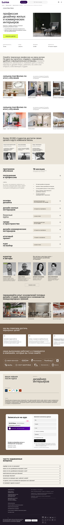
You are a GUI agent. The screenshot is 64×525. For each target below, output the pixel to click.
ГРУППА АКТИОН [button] (31, 128)
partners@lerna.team (11, 496)
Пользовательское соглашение (13, 508)
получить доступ (11, 36)
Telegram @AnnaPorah (12, 495)
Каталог (3, 5)
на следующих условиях (42, 445)
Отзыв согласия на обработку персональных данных (17, 510)
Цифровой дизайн (8, 5)
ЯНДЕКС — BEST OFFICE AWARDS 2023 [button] (10, 128)
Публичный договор (11, 503)
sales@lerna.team (11, 492)
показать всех (32, 285)
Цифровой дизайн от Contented (18, 5)
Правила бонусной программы (13, 506)
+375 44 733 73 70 (11, 489)
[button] (39, 119)
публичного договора (45, 447)
